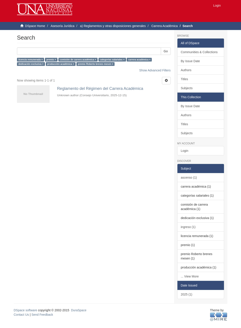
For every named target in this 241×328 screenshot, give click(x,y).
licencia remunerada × (30, 59)
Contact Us (21, 314)
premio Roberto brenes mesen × (95, 64)
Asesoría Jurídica (62, 26)
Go (166, 51)
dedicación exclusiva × (30, 64)
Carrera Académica (164, 26)
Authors (186, 70)
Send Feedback (42, 314)
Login (184, 150)
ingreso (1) (188, 227)
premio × (51, 59)
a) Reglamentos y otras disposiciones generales (113, 26)
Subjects (187, 88)
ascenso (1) (189, 177)
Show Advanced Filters (155, 70)
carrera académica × (139, 59)
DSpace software (25, 310)
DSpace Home (35, 26)
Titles (184, 79)
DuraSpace (78, 310)
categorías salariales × (112, 59)
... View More (190, 276)
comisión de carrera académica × (78, 59)
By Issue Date (190, 61)
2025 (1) (186, 294)
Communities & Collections (199, 52)
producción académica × (60, 64)
